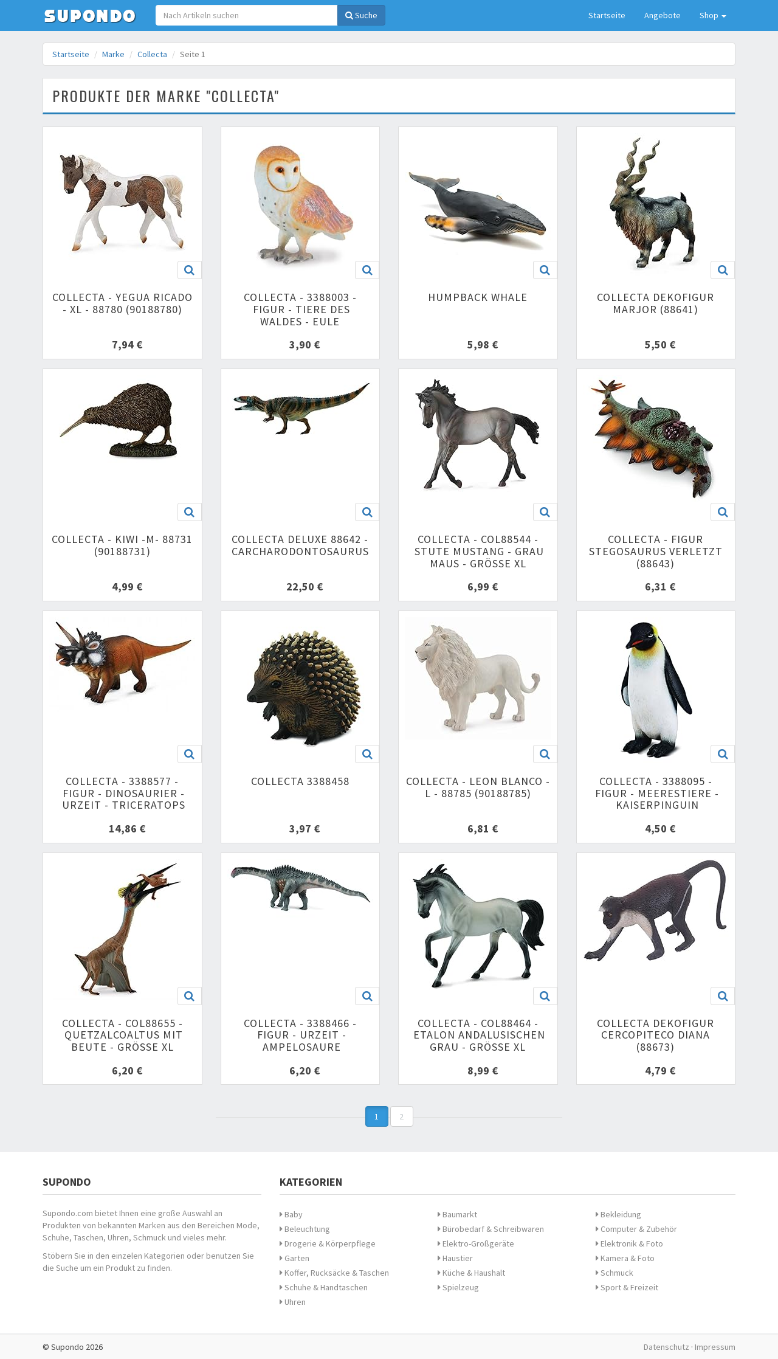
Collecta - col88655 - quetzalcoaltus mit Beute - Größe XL (122, 1035)
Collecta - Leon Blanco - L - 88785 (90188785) (478, 787)
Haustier (455, 1258)
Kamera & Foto (625, 1258)
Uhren (293, 1301)
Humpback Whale (478, 297)
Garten (294, 1258)
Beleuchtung (305, 1228)
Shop (713, 15)
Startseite (606, 15)
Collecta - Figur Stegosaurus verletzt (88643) (656, 551)
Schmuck (614, 1272)
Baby (291, 1214)
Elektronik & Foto (629, 1243)
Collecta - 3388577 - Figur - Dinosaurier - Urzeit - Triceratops (122, 793)
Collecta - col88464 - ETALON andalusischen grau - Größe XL (477, 1035)
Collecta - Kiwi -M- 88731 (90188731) (122, 545)
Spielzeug (458, 1287)
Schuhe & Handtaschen (324, 1287)
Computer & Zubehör (636, 1228)
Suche (361, 15)
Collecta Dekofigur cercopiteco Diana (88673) (655, 1035)
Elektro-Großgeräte (476, 1243)
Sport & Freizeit (627, 1287)
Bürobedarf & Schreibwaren (491, 1228)
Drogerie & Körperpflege (328, 1243)
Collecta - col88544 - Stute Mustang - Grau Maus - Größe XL (477, 551)
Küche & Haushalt (471, 1272)
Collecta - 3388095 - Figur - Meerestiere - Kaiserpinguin (655, 793)
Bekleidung (618, 1214)
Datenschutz (666, 1346)
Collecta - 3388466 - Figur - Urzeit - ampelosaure (300, 1035)
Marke (113, 54)
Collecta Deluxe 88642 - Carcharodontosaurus (300, 545)
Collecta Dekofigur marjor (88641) (655, 303)
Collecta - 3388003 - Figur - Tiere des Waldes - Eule (300, 309)
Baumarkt (457, 1214)
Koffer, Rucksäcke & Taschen (334, 1272)
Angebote (662, 15)
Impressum (715, 1346)
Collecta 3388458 (300, 781)
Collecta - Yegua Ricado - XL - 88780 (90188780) (122, 303)
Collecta (152, 54)
